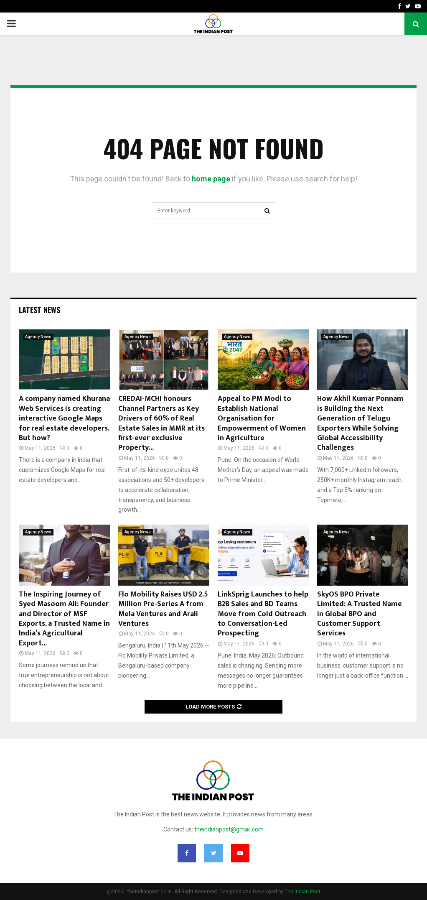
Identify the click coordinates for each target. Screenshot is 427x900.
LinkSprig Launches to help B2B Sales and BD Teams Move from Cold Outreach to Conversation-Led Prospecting (263, 614)
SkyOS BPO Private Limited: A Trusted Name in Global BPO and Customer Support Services (359, 614)
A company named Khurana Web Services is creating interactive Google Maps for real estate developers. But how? (64, 418)
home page (211, 178)
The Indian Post (302, 892)
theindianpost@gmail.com (229, 829)
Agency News (38, 336)
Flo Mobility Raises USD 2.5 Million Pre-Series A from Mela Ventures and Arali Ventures (163, 609)
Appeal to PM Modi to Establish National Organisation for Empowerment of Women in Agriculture (262, 418)
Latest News (39, 309)
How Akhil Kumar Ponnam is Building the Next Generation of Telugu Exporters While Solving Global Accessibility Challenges (360, 423)
